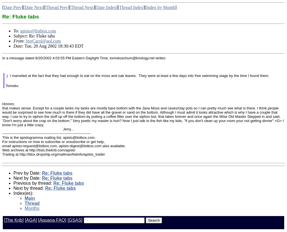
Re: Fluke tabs (57, 173)
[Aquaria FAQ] (52, 220)
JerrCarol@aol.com (43, 41)
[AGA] (31, 220)
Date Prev (13, 7)
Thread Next (82, 7)
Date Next (34, 7)
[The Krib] (14, 220)
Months (32, 208)
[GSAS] (75, 220)
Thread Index (131, 7)
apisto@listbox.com (38, 31)
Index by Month (160, 7)
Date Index (106, 7)
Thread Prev (57, 7)
